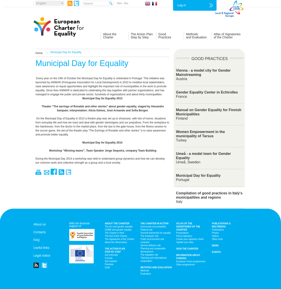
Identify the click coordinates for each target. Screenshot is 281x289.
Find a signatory (184, 236)
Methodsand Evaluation (196, 35)
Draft (107, 267)
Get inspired (111, 261)
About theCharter (109, 35)
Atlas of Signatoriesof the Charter (227, 35)
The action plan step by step (115, 250)
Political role (146, 230)
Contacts (39, 232)
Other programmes (185, 264)
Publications (218, 230)
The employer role (149, 236)
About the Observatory (116, 242)
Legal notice (41, 255)
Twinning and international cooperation (153, 259)
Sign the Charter (187, 248)
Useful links (41, 247)
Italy (209, 197)
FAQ (36, 240)
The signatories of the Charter (119, 239)
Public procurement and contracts (152, 240)
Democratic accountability (153, 226)
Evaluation (145, 273)
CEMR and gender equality (118, 230)
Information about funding (188, 257)
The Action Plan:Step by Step (142, 35)
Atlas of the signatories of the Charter (188, 226)
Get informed (111, 255)
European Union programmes (190, 261)
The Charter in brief (114, 233)
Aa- (126, 3)
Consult (108, 258)
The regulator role (149, 255)
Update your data (184, 242)
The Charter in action (154, 223)
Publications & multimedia (221, 225)
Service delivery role (150, 245)
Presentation (182, 233)
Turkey (200, 136)
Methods (144, 270)
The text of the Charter (116, 236)
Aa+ (119, 3)
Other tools (217, 239)
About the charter (117, 223)
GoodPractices (164, 35)
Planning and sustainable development (152, 250)
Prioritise (109, 264)
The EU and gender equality (119, 226)
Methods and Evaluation (156, 267)
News (215, 245)
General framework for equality (155, 233)
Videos (215, 236)
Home (39, 53)
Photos (215, 233)
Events (216, 252)
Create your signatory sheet (190, 239)
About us (39, 224)
